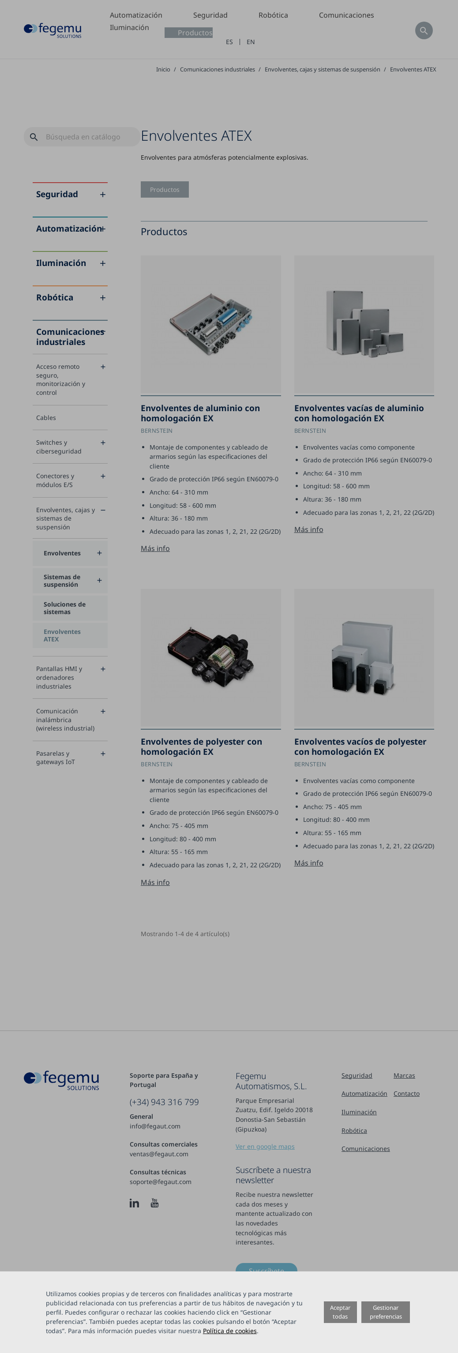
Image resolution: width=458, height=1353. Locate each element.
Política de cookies (230, 1331)
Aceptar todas (340, 1312)
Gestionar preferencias (386, 1312)
